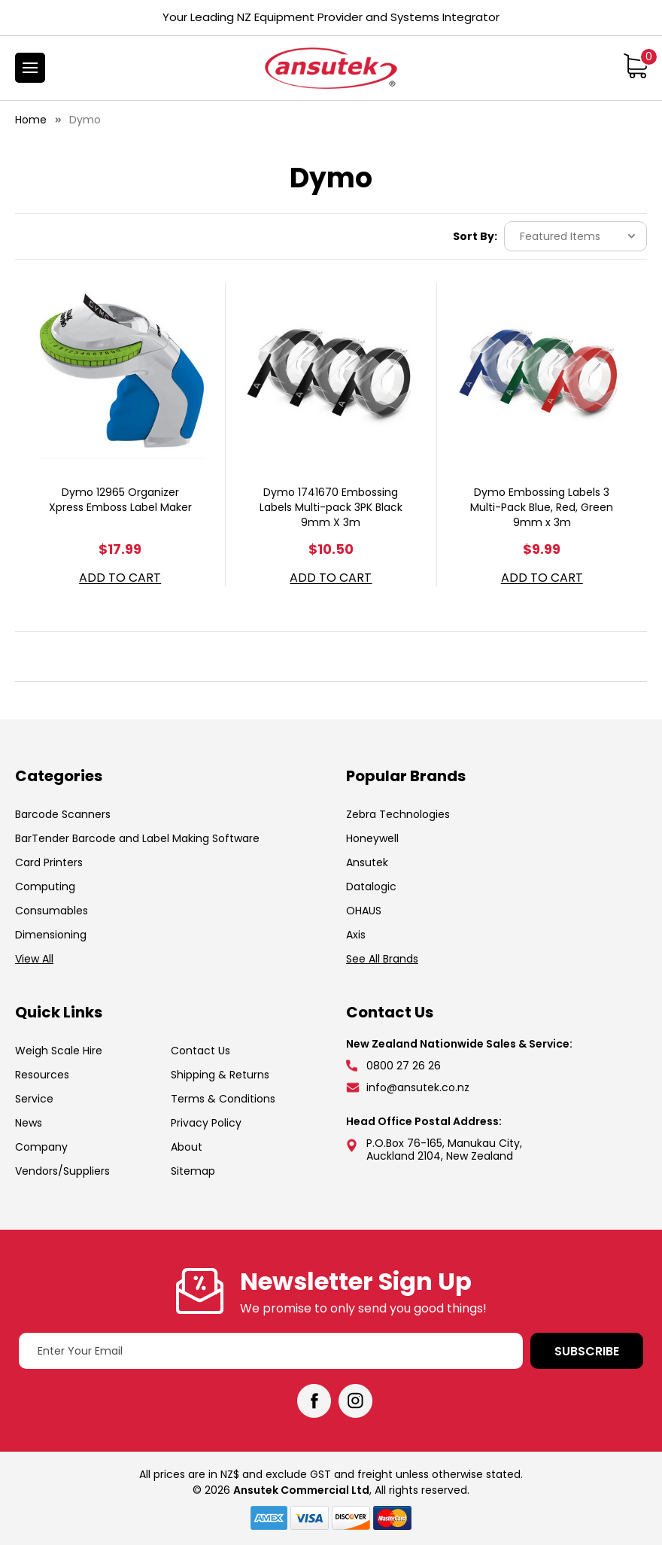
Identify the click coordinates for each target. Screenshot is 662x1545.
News (28, 1122)
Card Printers (49, 862)
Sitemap (193, 1171)
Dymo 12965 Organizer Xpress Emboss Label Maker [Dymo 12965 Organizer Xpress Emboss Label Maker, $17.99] (120, 500)
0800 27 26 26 (403, 1065)
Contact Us (200, 1050)
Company (41, 1146)
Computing (45, 886)
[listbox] (575, 236)
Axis (356, 934)
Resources (42, 1074)
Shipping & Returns (220, 1074)
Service (34, 1098)
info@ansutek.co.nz (417, 1087)
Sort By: (475, 236)
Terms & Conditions (223, 1098)
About (186, 1146)
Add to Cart (120, 578)
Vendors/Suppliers (62, 1171)
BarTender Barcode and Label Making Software (137, 838)
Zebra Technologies (398, 814)
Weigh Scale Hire (58, 1050)
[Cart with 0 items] (635, 65)
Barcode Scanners (63, 814)
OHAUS (363, 910)
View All (34, 958)
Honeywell (372, 838)
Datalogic (371, 886)
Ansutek (367, 862)
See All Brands (382, 958)
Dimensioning (51, 934)
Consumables (51, 910)
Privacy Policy (206, 1122)
